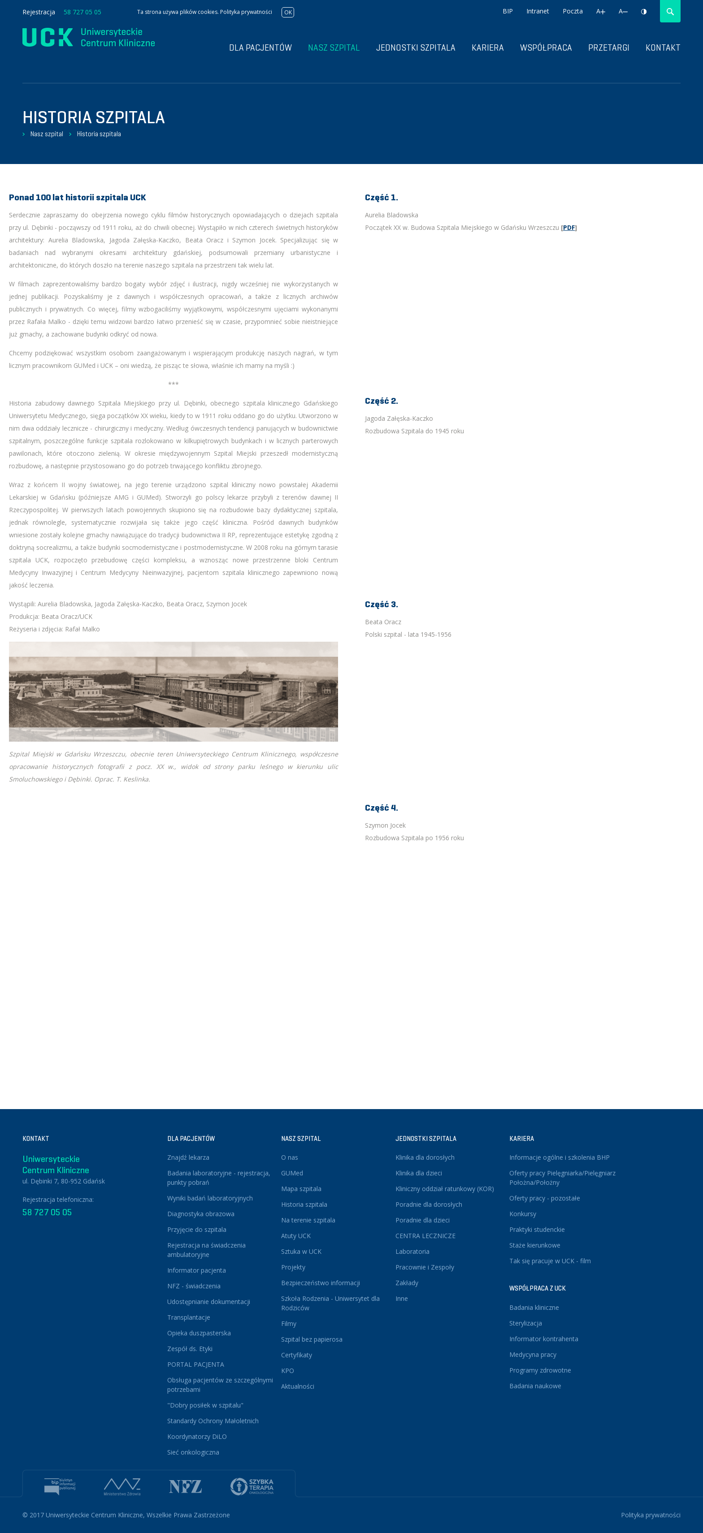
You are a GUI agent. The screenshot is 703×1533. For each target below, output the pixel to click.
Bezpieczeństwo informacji (320, 1282)
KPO (287, 1370)
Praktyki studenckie (537, 1229)
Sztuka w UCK (301, 1251)
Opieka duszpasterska (199, 1333)
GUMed (292, 1173)
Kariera (488, 47)
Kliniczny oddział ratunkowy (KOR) (444, 1188)
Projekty (293, 1267)
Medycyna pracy (532, 1354)
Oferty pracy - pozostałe (544, 1198)
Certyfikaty (296, 1355)
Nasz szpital (46, 134)
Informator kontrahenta (543, 1338)
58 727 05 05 (82, 12)
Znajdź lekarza (188, 1157)
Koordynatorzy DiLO (197, 1436)
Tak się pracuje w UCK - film (550, 1261)
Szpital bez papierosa (312, 1339)
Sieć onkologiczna (193, 1452)
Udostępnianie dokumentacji (208, 1301)
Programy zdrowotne (540, 1370)
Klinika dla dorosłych (425, 1157)
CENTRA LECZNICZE (425, 1235)
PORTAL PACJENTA (195, 1364)
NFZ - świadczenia (194, 1286)
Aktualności (297, 1386)
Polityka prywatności (246, 12)
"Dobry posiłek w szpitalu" (205, 1405)
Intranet (537, 11)
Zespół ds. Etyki (190, 1348)
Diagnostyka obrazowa (200, 1213)
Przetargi (608, 47)
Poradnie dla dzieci (422, 1220)
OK (288, 12)
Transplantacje (188, 1317)
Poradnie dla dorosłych (428, 1204)
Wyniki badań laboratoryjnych (210, 1198)
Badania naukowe (535, 1386)
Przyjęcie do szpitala (196, 1229)
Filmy (288, 1323)
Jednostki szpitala (416, 47)
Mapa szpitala (301, 1188)
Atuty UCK (296, 1235)
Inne (401, 1298)
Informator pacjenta (196, 1270)
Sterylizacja (525, 1323)
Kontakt (663, 47)
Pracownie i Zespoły (424, 1267)
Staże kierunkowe (534, 1245)
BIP (508, 11)
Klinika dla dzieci (418, 1173)
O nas (289, 1157)
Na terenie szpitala (308, 1220)
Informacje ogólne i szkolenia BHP (559, 1157)
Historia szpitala (99, 134)
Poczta (573, 11)
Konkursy (522, 1213)
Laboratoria (412, 1251)
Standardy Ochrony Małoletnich (213, 1420)
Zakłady (406, 1282)
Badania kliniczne (534, 1307)
